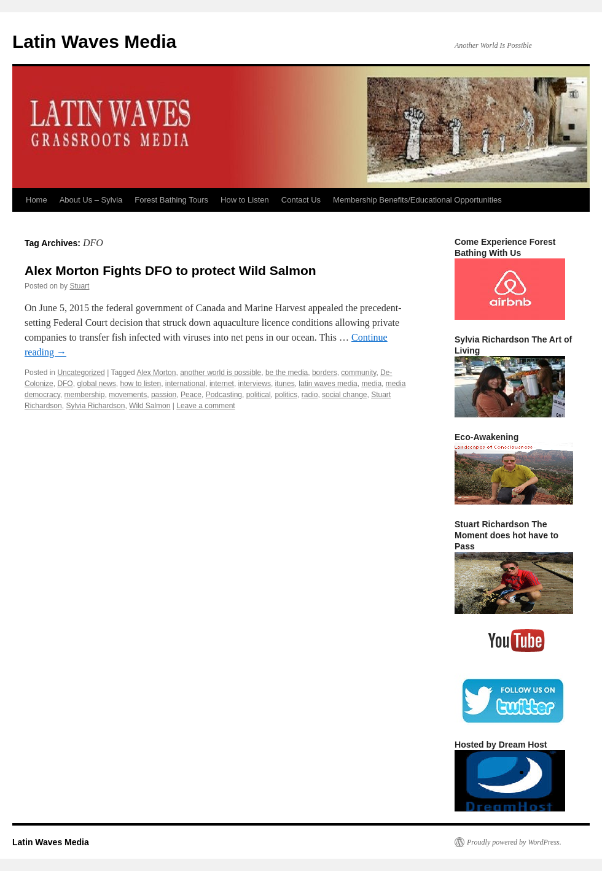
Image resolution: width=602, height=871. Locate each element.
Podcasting (224, 394)
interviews (254, 383)
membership (84, 394)
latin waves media (328, 383)
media (371, 383)
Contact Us (301, 199)
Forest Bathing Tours (171, 199)
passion (163, 394)
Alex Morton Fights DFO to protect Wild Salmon (170, 270)
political (258, 394)
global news (96, 383)
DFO (64, 383)
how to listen (140, 383)
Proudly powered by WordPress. (514, 842)
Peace (191, 394)
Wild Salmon (149, 405)
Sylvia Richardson (95, 405)
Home (36, 199)
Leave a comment (205, 405)
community (358, 372)
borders (324, 372)
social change (344, 394)
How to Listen (245, 199)
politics (286, 394)
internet (221, 383)
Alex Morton (156, 372)
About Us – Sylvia (91, 199)
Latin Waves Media (94, 41)
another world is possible (220, 372)
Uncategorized (80, 372)
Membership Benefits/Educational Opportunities (417, 199)
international (185, 383)
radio (310, 394)
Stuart (79, 286)
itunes (285, 383)
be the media (286, 372)
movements (128, 394)
